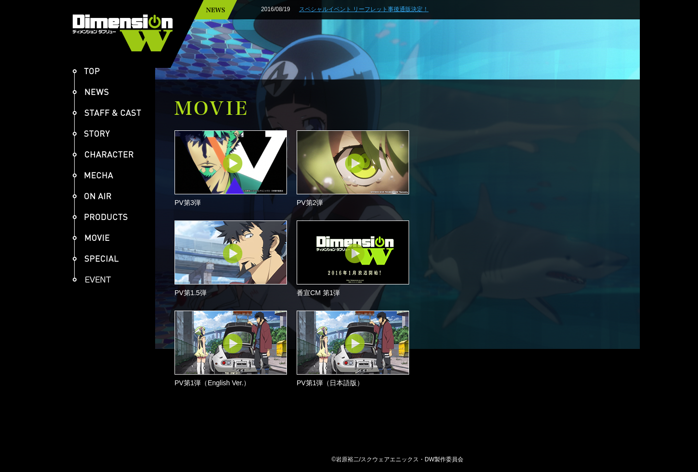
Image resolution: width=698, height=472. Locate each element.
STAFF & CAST (107, 113)
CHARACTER (103, 154)
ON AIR (92, 196)
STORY (91, 133)
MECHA (93, 175)
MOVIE (91, 238)
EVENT (96, 279)
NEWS (91, 92)
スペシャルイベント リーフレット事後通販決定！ (388, 9)
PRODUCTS (100, 217)
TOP (86, 71)
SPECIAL (96, 258)
